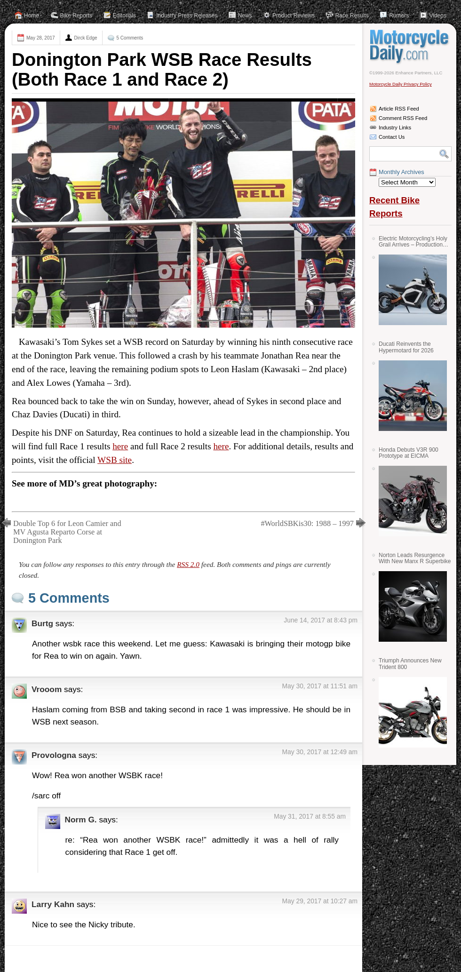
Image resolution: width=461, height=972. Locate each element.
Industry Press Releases (186, 15)
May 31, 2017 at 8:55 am (310, 816)
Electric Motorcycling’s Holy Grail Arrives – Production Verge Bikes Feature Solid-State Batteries (413, 241)
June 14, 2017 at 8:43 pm (321, 620)
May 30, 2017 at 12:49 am (320, 752)
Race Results (351, 15)
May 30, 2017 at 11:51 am (320, 686)
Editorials (124, 15)
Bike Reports (76, 15)
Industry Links (395, 127)
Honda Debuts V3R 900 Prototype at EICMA (408, 452)
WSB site (114, 460)
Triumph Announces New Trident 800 (410, 663)
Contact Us (392, 137)
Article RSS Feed (399, 109)
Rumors (399, 15)
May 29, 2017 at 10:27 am (320, 901)
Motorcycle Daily (410, 46)
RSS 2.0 (188, 564)
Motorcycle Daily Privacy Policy (400, 84)
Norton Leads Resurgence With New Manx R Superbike (415, 558)
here (120, 446)
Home (31, 15)
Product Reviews (293, 15)
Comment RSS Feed (403, 118)
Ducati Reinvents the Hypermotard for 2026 (406, 347)
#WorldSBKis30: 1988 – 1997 (307, 523)
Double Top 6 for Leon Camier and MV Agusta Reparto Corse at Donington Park (67, 532)
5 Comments (130, 37)
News (245, 15)
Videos (437, 15)
